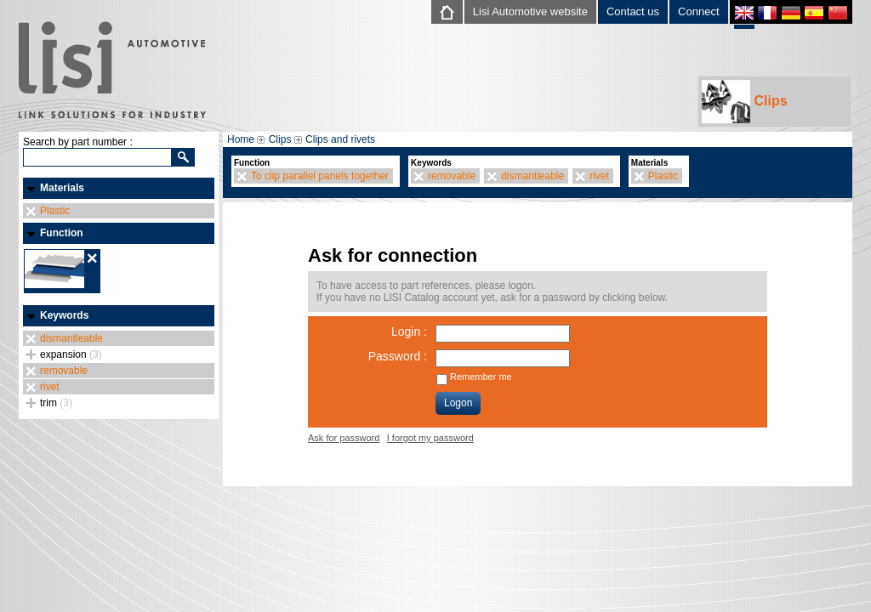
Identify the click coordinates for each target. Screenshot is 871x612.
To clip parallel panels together (320, 176)
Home (240, 139)
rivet (50, 387)
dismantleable (71, 338)
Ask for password (343, 438)
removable (64, 371)
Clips (745, 101)
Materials (62, 188)
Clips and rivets (340, 139)
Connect (698, 11)
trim (56, 403)
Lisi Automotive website (530, 11)
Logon (458, 403)
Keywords (64, 315)
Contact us (632, 11)
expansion (71, 354)
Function (61, 233)
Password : (397, 356)
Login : (409, 331)
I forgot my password (430, 438)
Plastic (55, 211)
